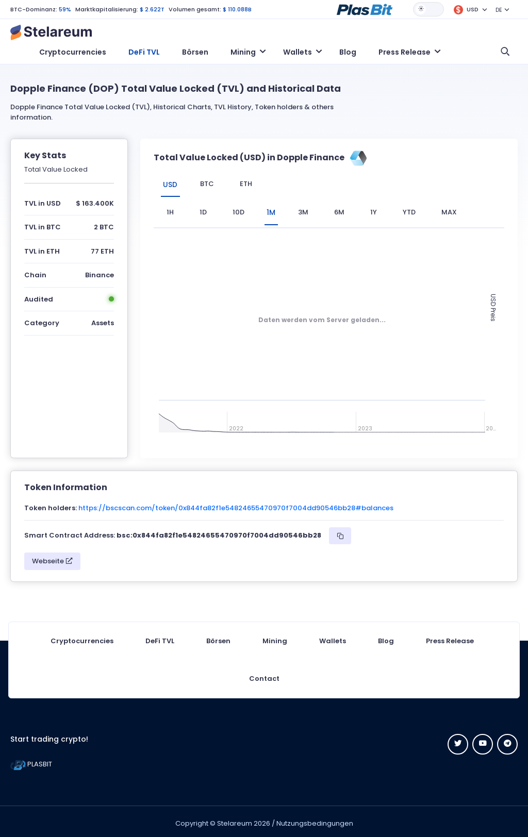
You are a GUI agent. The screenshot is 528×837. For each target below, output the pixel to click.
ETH (251, 184)
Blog (347, 52)
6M (346, 210)
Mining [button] (243, 52)
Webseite (52, 557)
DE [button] (499, 10)
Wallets (332, 637)
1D (203, 210)
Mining (274, 637)
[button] (364, 9)
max (456, 210)
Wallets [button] (297, 52)
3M (310, 210)
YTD (415, 210)
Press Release (450, 637)
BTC (213, 184)
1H (170, 210)
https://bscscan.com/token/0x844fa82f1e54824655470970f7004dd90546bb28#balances (235, 504)
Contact (264, 675)
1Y (380, 210)
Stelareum (234, 820)
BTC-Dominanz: (33, 9)
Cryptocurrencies (72, 52)
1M (274, 210)
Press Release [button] (404, 52)
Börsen (195, 52)
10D (238, 210)
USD (173, 184)
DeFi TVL (144, 52)
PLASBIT (31, 760)
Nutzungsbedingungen (314, 820)
